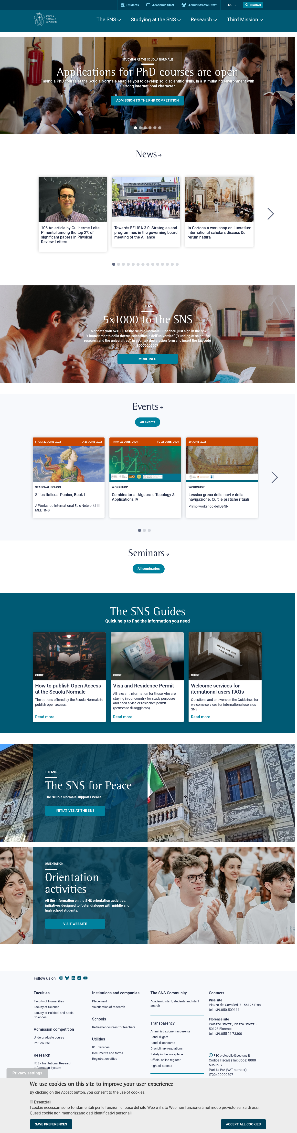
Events (147, 410)
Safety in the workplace (168, 1056)
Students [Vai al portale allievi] (135, 5)
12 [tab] (167, 266)
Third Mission (242, 19)
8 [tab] (147, 266)
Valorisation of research (110, 1007)
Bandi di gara (160, 1038)
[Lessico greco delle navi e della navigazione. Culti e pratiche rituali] (222, 479)
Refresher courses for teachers (115, 1028)
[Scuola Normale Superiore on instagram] (61, 978)
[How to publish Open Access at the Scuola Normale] (69, 683)
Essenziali (42, 1102)
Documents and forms (109, 1054)
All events (147, 425)
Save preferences (51, 1124)
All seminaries (149, 574)
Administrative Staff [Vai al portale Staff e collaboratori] (204, 5)
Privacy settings (27, 1073)
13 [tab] (172, 266)
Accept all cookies (243, 1124)
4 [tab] (150, 128)
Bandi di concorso (164, 1044)
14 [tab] (177, 266)
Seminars (148, 558)
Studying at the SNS (153, 19)
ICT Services (101, 1048)
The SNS (106, 19)
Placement (100, 1001)
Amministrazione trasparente (172, 1032)
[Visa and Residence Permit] (147, 683)
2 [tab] (140, 128)
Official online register (166, 1062)
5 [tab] (154, 128)
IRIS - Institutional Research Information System (54, 1067)
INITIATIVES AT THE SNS (75, 816)
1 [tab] (135, 128)
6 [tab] (159, 128)
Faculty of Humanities (50, 1001)
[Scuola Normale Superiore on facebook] (79, 978)
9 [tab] (152, 266)
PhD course (42, 1045)
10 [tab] (157, 266)
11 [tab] (162, 266)
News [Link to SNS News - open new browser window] (148, 155)
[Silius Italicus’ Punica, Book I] (69, 481)
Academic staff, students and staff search (176, 1003)
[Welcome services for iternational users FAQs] (225, 683)
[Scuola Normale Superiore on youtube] (85, 978)
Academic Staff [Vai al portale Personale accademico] (165, 5)
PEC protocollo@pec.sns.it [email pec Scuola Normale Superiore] (231, 1055)
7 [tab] (142, 266)
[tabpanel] (147, 85)
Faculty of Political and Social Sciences (56, 1015)
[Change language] (236, 5)
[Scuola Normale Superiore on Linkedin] (73, 978)
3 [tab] (145, 128)
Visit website (75, 929)
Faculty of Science (47, 1007)
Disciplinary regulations (168, 1050)
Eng (231, 4)
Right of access (162, 1068)
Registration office (106, 1060)
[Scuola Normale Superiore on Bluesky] (67, 978)
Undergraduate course (51, 1038)
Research (201, 19)
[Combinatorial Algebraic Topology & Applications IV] (145, 477)
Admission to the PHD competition (147, 101)
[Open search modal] (253, 5)
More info (147, 361)
